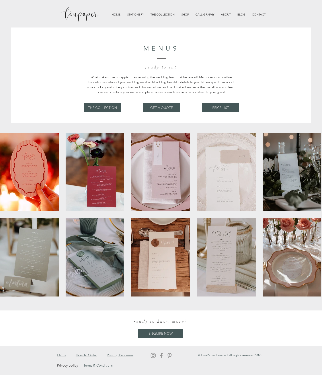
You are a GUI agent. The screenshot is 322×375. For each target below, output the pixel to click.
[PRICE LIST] (220, 107)
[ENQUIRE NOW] (160, 333)
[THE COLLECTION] (102, 107)
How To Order (86, 355)
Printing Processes (120, 355)
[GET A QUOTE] (161, 107)
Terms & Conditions (98, 365)
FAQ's (61, 355)
